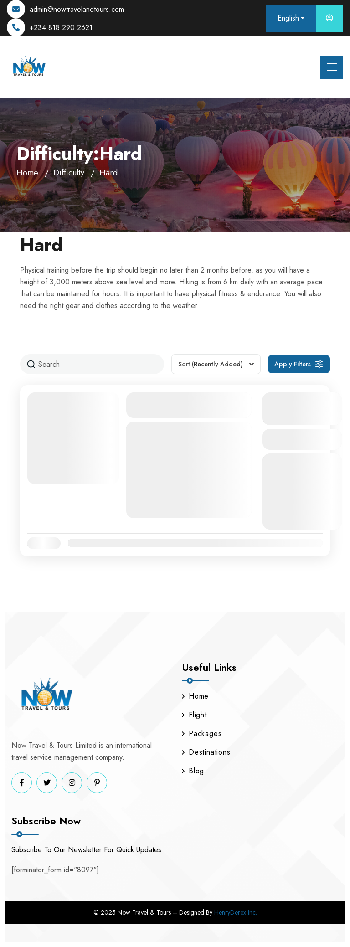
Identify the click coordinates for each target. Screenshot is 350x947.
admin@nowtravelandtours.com (77, 9)
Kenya (146, 469)
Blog (193, 771)
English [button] (288, 18)
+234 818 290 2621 (61, 27)
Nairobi (171, 469)
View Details (302, 439)
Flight (194, 715)
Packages (201, 733)
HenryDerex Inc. (235, 912)
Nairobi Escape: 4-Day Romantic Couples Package (184, 405)
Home (27, 173)
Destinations (206, 752)
